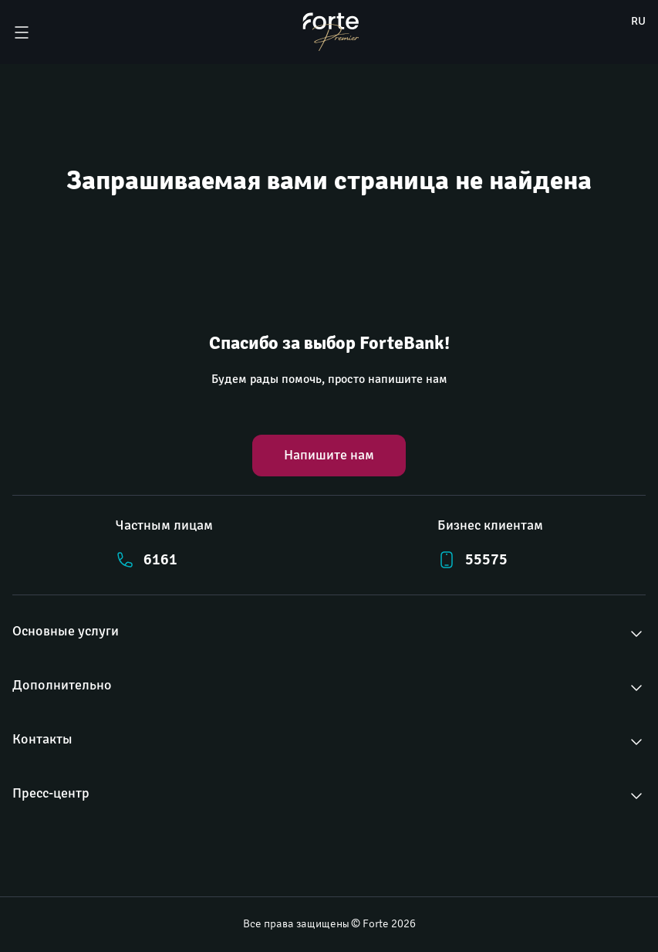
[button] (329, 633)
